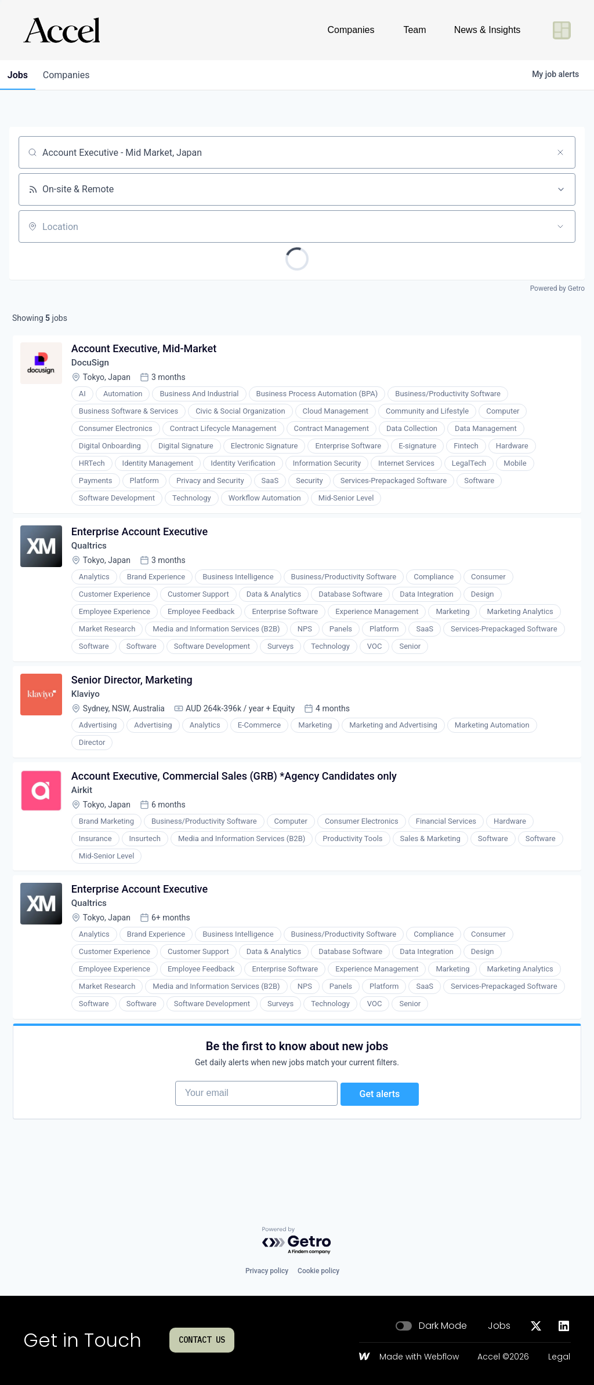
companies (71, 75)
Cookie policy (318, 1271)
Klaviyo (88, 704)
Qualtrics (91, 552)
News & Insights (487, 30)
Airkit (84, 803)
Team (414, 30)
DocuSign (93, 365)
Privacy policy (266, 1271)
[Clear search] (560, 152)
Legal (559, 1357)
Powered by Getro (557, 288)
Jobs (499, 1326)
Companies (351, 30)
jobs (19, 75)
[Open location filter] (560, 226)
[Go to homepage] (61, 30)
